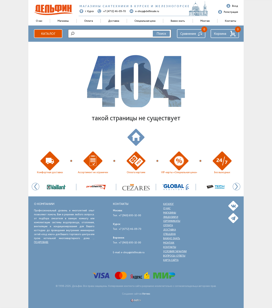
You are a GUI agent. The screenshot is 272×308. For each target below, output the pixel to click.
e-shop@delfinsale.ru (144, 11)
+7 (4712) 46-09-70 (111, 11)
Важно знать (178, 20)
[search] (119, 33)
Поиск (161, 34)
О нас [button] (39, 20)
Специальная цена (144, 20)
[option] (136, 187)
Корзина (225, 33)
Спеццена (169, 233)
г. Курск (87, 11)
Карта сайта (171, 260)
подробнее (41, 242)
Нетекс (146, 293)
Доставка (113, 20)
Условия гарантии (175, 251)
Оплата (88, 20)
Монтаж (205, 20)
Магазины (63, 20)
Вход (232, 6)
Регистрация (228, 12)
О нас (167, 208)
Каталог (48, 34)
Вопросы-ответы (174, 255)
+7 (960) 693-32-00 (130, 215)
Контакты (230, 20)
